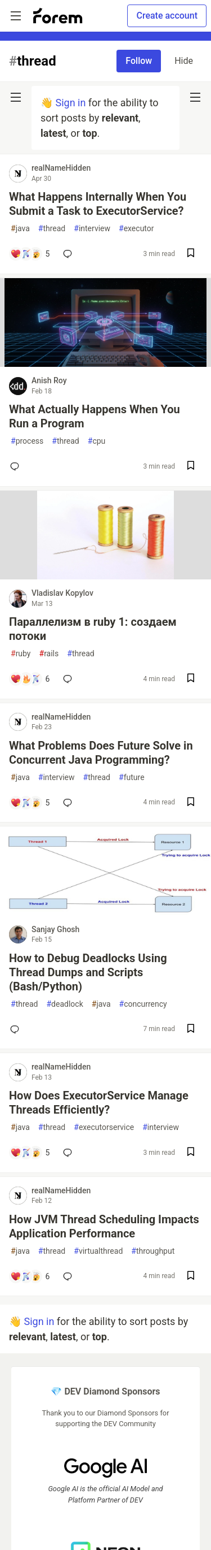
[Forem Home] (58, 16)
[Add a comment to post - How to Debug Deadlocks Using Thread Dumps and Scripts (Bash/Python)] (16, 1029)
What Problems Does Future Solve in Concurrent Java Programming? (101, 753)
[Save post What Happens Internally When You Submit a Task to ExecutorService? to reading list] (190, 254)
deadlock (64, 1004)
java (20, 229)
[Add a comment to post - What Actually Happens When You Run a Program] (16, 466)
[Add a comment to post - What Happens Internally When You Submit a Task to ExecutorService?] (29, 254)
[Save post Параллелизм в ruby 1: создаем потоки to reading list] (190, 679)
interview (92, 229)
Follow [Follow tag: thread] (138, 60)
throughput (152, 1251)
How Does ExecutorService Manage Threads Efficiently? (98, 1102)
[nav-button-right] (195, 97)
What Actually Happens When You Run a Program (94, 416)
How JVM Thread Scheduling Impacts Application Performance (104, 1226)
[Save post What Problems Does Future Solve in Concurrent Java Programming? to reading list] (190, 803)
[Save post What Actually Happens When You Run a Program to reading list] (190, 466)
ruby (21, 654)
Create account (166, 15)
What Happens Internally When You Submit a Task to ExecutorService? (97, 204)
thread (51, 229)
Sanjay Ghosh (55, 929)
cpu (97, 441)
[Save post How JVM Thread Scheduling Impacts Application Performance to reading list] (190, 1276)
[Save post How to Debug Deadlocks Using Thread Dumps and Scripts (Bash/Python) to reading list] (190, 1029)
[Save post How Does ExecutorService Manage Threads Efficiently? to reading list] (190, 1153)
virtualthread (98, 1251)
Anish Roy (49, 380)
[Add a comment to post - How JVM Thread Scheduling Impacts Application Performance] (29, 1276)
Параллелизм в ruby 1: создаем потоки (93, 629)
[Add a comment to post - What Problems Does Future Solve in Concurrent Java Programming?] (29, 803)
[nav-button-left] (16, 97)
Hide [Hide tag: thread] (183, 60)
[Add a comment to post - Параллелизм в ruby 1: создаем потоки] (29, 679)
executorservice (104, 1127)
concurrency (143, 1004)
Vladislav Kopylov (62, 593)
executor (136, 229)
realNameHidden (61, 167)
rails (49, 654)
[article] (105, 363)
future (132, 777)
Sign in (70, 103)
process (27, 441)
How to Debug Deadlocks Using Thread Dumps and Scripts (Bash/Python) (88, 972)
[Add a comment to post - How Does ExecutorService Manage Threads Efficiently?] (29, 1152)
